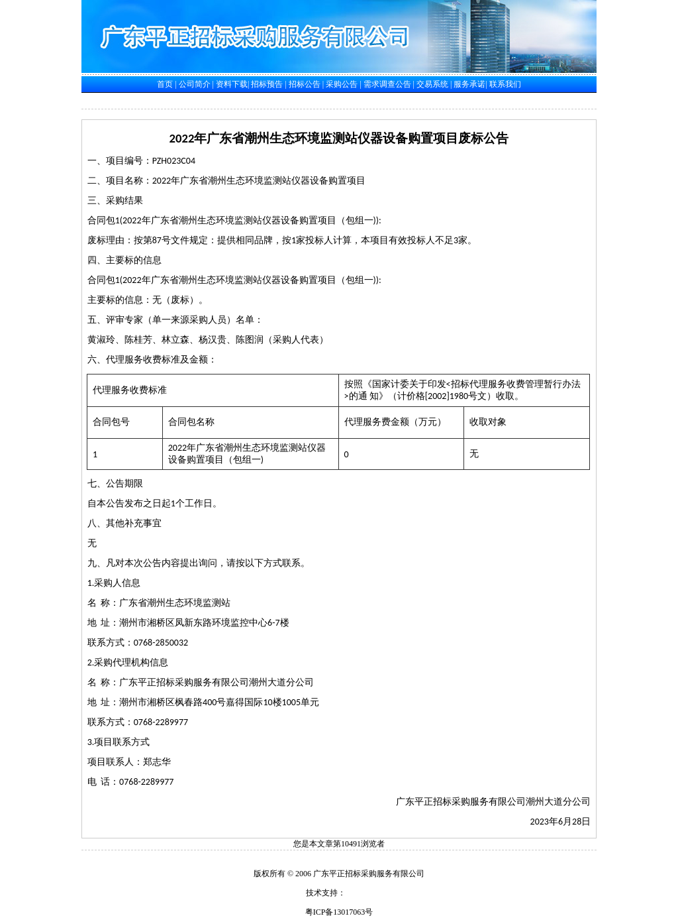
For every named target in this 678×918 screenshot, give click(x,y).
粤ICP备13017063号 (339, 912)
